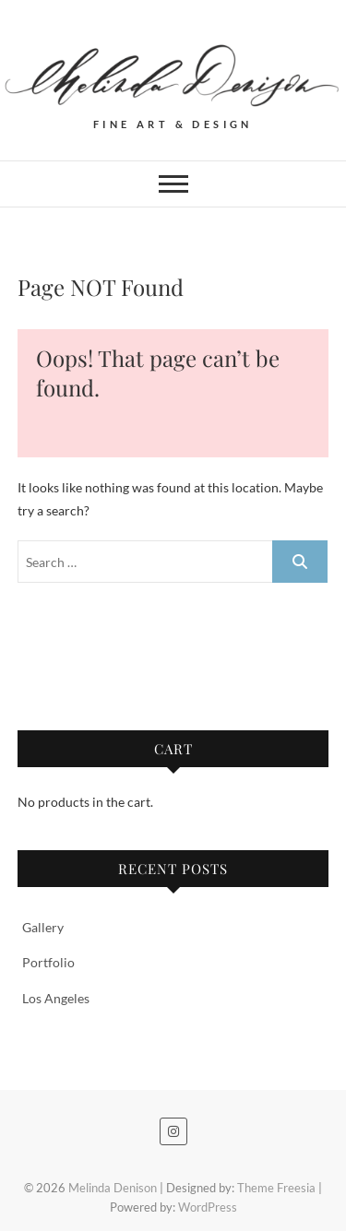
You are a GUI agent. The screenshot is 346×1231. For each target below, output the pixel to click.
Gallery (43, 927)
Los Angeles (55, 998)
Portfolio (48, 962)
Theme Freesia (276, 1187)
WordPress (207, 1207)
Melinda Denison (112, 1187)
